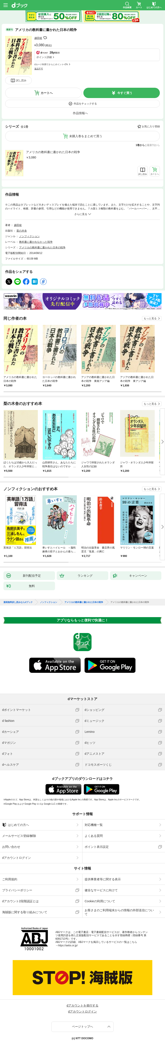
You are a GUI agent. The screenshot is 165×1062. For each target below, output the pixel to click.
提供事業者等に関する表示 (103, 879)
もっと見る (150, 318)
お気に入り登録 (151, 126)
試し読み (21, 80)
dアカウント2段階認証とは (20, 901)
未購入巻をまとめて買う (85, 136)
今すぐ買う (124, 93)
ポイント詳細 (44, 57)
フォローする (45, 38)
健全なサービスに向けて (101, 890)
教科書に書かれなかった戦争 (36, 241)
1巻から (140, 145)
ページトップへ (82, 1026)
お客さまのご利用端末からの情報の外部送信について (119, 912)
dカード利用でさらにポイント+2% (51, 64)
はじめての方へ (15, 825)
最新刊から (153, 145)
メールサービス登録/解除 (19, 836)
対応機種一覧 (94, 825)
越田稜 (38, 38)
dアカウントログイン (16, 857)
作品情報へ (80, 113)
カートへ (47, 93)
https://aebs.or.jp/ (68, 945)
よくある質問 (94, 836)
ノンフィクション (29, 236)
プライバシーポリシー (17, 890)
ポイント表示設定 (97, 846)
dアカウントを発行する (82, 1005)
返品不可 (38, 69)
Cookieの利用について (100, 901)
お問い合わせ (11, 846)
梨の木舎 (22, 230)
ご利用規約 (9, 879)
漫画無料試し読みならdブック (18, 602)
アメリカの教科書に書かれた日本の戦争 (53, 152)
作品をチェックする (85, 103)
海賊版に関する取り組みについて (24, 912)
